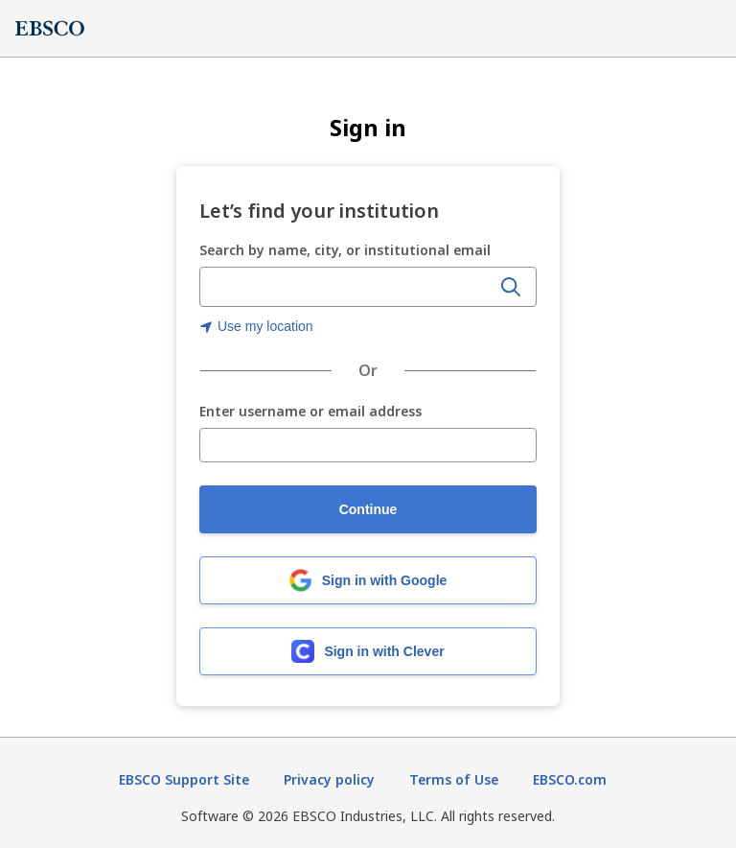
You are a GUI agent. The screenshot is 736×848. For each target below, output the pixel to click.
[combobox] (347, 286)
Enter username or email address (310, 412)
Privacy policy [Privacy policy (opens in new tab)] (329, 779)
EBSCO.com (570, 779)
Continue (368, 509)
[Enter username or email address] (368, 445)
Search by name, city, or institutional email (345, 250)
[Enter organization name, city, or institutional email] (347, 287)
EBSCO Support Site (184, 779)
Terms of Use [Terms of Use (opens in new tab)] (453, 779)
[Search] (511, 287)
